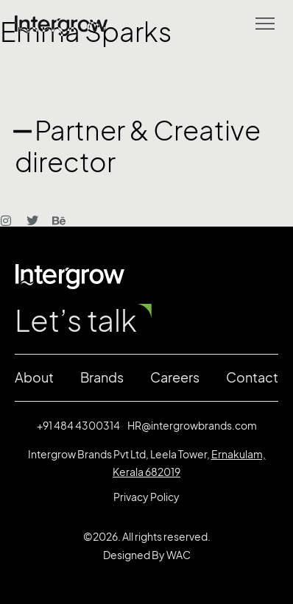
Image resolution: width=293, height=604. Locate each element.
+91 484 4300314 (78, 425)
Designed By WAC (147, 555)
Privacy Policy (146, 497)
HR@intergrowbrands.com (192, 425)
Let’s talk (76, 320)
